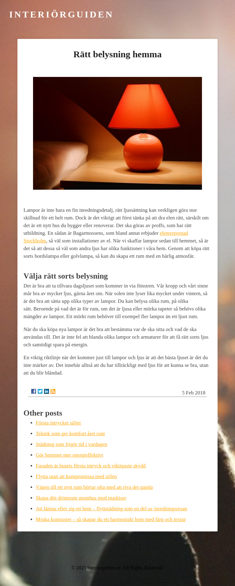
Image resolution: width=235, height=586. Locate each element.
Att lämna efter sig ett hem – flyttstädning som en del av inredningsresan (111, 509)
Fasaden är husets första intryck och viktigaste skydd (91, 466)
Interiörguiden (61, 14)
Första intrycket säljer (58, 423)
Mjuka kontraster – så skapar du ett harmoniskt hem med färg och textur (111, 519)
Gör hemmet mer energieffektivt (69, 455)
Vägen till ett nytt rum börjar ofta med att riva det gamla (94, 487)
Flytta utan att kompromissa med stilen (76, 476)
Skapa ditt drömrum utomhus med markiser (81, 498)
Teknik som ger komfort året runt (70, 433)
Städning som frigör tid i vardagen (71, 444)
